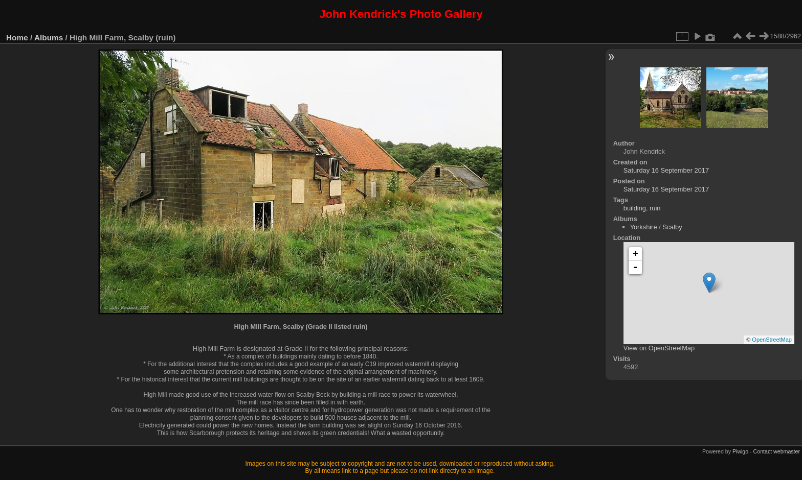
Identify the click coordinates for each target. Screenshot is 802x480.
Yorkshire (643, 227)
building (634, 208)
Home (17, 37)
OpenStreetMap (772, 340)
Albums (48, 37)
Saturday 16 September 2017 (666, 170)
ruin (655, 208)
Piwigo (740, 451)
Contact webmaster (776, 451)
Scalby (672, 227)
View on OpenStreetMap (659, 348)
